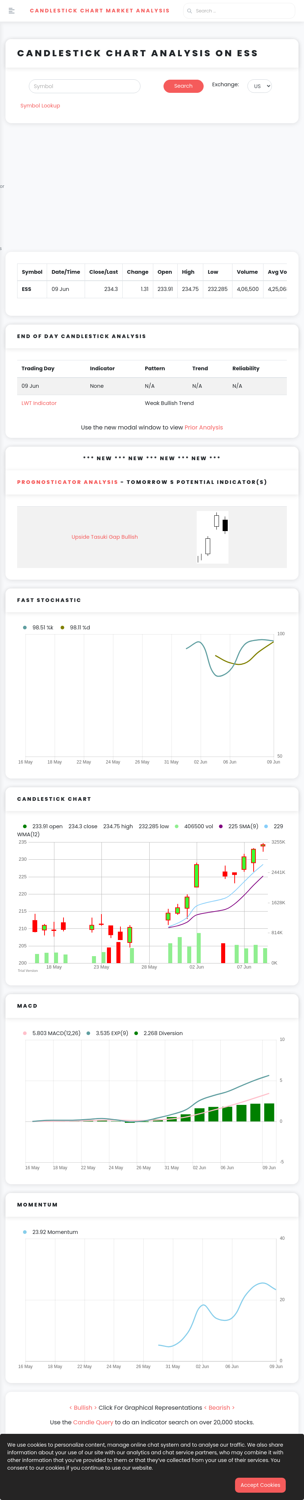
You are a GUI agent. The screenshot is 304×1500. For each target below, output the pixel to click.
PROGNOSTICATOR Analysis (68, 482)
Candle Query (93, 1422)
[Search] (85, 86)
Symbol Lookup (40, 105)
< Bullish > (83, 1408)
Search (183, 86)
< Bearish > (219, 1408)
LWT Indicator (39, 403)
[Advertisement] (152, 192)
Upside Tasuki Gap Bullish (105, 537)
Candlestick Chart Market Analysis (100, 10)
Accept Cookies (260, 1485)
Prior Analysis (204, 427)
